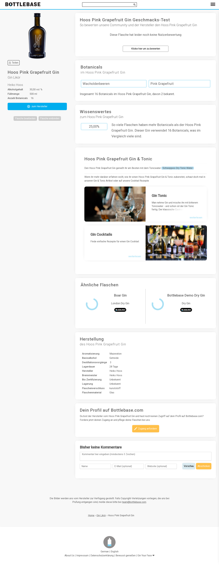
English (114, 551)
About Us (69, 555)
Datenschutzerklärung (102, 555)
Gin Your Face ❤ (146, 555)
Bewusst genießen (126, 555)
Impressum (82, 555)
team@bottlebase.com (134, 502)
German (105, 551)
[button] (37, 106)
